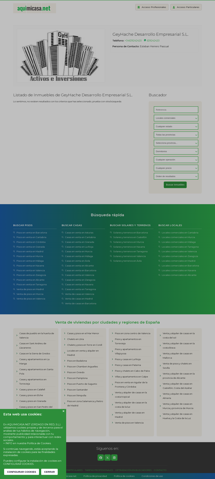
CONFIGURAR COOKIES (21, 471)
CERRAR (49, 471)
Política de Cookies (39, 443)
